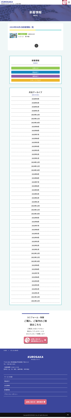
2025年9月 (35, 126)
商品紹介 (35, 72)
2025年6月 (35, 138)
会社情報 (7, 385)
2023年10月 (35, 213)
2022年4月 (35, 281)
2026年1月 (35, 110)
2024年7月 (35, 182)
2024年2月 (35, 198)
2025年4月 (35, 146)
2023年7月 (35, 225)
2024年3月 (35, 194)
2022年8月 (35, 269)
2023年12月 (35, 206)
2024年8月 (35, 178)
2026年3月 (35, 102)
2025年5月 (35, 142)
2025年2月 (35, 154)
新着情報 (7, 390)
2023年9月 (35, 217)
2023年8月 (35, 221)
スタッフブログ (35, 80)
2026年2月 (35, 106)
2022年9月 (35, 265)
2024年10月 (35, 170)
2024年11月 (35, 166)
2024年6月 (35, 186)
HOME (5, 350)
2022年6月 (35, 277)
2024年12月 (35, 162)
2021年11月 (35, 301)
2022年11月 (35, 257)
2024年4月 (35, 190)
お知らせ (35, 68)
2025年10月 (35, 122)
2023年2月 (35, 245)
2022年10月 (35, 261)
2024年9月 (35, 174)
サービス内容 (8, 377)
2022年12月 (35, 253)
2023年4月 (35, 237)
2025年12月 (35, 114)
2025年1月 (35, 158)
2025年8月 (35, 130)
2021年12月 (35, 297)
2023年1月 (35, 249)
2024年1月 (35, 202)
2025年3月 (35, 150)
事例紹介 (35, 76)
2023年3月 (35, 241)
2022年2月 (35, 289)
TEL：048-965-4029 (9, 364)
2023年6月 (35, 229)
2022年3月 (35, 285)
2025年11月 (35, 118)
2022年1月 (35, 293)
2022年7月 (35, 273)
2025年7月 (35, 134)
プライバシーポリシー (11, 394)
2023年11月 (35, 209)
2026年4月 (35, 99)
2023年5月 (35, 233)
